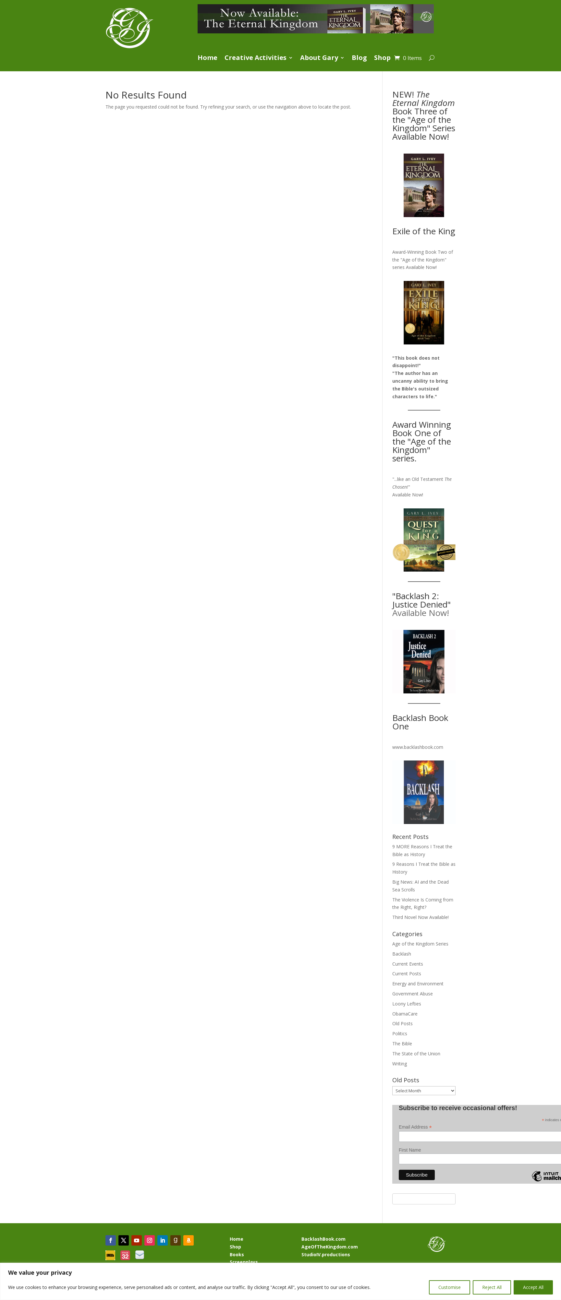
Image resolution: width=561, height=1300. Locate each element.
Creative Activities (256, 58)
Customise (449, 1287)
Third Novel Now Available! (420, 917)
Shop (382, 58)
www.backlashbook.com (417, 747)
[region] (280, 1281)
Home (207, 58)
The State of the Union (416, 1053)
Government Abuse (412, 994)
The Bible (402, 1043)
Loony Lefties (406, 1004)
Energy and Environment (418, 984)
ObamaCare (405, 1014)
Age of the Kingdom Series (420, 944)
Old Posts (402, 1023)
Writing (399, 1064)
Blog (359, 58)
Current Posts (406, 973)
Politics (399, 1033)
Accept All (533, 1287)
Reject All (492, 1287)
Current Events (407, 964)
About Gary (319, 58)
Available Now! (421, 267)
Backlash (401, 954)
